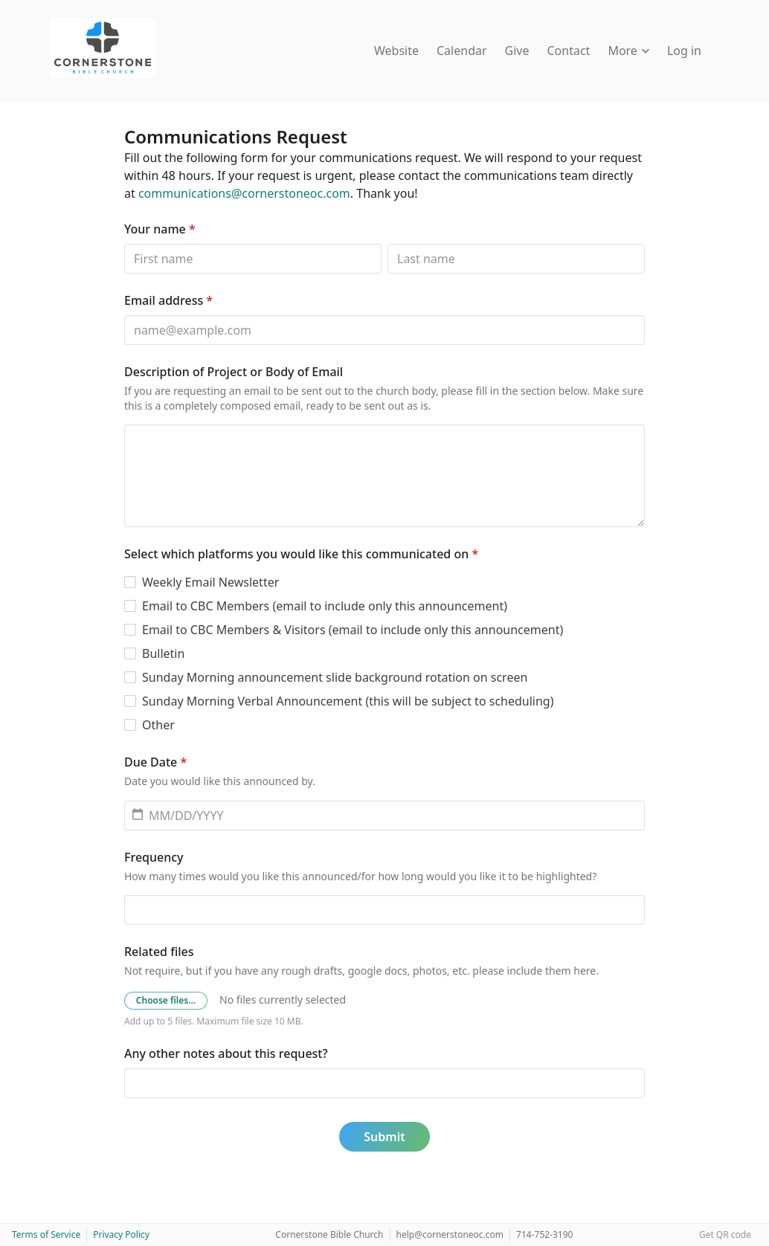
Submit (384, 1137)
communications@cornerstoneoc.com (244, 193)
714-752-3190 (544, 1234)
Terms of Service (46, 1234)
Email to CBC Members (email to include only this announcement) (324, 605)
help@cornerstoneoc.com (450, 1234)
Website (396, 50)
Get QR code (725, 1234)
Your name (160, 229)
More (628, 50)
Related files (158, 951)
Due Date (155, 762)
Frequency (154, 857)
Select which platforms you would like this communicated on (301, 554)
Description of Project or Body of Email (233, 372)
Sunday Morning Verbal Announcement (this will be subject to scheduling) (348, 701)
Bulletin (163, 653)
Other (158, 724)
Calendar (462, 50)
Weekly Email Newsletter (210, 582)
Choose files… (166, 1000)
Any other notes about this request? (226, 1053)
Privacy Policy (121, 1234)
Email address (168, 300)
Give (517, 50)
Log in (684, 50)
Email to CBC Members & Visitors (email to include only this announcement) (352, 629)
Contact (569, 50)
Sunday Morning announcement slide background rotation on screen (334, 677)
